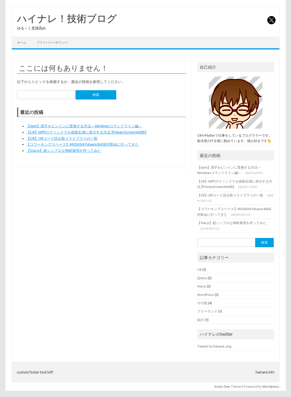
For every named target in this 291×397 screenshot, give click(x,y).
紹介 (200, 319)
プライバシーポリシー (52, 42)
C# (199, 269)
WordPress (205, 294)
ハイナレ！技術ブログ (67, 18)
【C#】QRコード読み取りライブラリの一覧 (61, 138)
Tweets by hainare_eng (214, 346)
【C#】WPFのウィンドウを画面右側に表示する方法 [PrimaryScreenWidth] (86, 132)
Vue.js (201, 286)
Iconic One (222, 386)
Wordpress (270, 386)
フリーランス (207, 311)
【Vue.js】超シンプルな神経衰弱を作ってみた (63, 150)
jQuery (202, 278)
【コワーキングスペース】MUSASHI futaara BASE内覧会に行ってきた (82, 144)
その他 (202, 303)
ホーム (21, 42)
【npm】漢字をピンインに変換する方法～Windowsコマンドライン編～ (84, 126)
